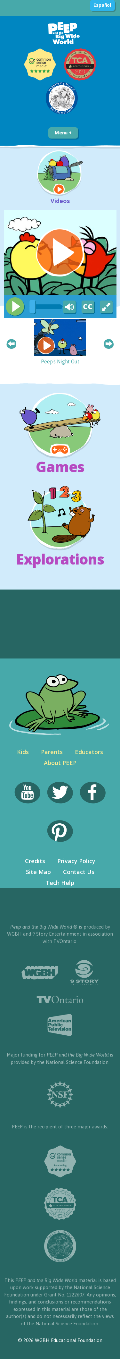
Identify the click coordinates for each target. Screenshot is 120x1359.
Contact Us (78, 872)
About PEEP (60, 763)
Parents (52, 752)
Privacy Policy (76, 861)
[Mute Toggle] (68, 307)
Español (102, 5)
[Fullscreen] (107, 307)
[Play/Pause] (15, 306)
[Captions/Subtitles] (88, 307)
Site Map (38, 872)
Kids (23, 752)
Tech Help (60, 883)
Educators (89, 752)
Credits (35, 861)
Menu (63, 132)
